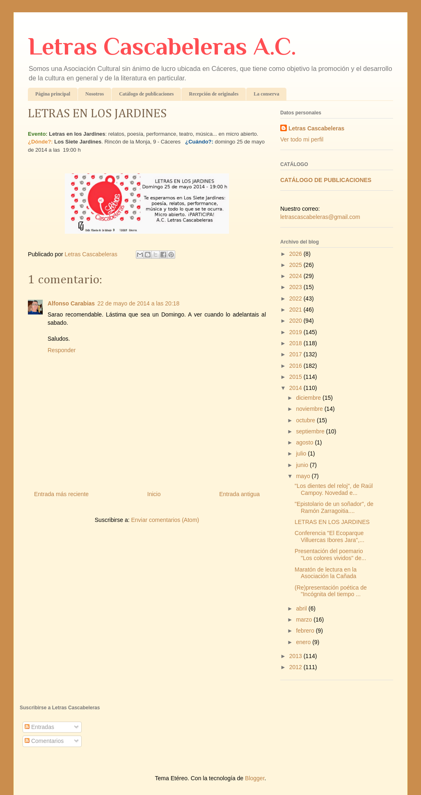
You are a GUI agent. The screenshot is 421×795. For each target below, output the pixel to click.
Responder (62, 350)
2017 (296, 354)
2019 (296, 332)
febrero (306, 630)
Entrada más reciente (61, 494)
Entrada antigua (239, 494)
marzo (304, 619)
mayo (303, 476)
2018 (296, 343)
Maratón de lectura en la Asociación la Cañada (326, 573)
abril (302, 608)
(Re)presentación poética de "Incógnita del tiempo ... (331, 591)
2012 (296, 667)
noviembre (310, 408)
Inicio (154, 494)
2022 (296, 298)
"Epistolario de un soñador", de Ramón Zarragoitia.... (334, 507)
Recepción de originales (213, 94)
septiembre (311, 431)
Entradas (39, 727)
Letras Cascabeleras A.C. (162, 46)
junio (302, 465)
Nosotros (94, 94)
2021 (296, 309)
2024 (296, 276)
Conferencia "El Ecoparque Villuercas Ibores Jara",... (329, 536)
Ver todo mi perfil (301, 139)
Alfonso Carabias (71, 303)
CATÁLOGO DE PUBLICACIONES (325, 180)
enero (304, 642)
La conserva (266, 94)
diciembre (309, 397)
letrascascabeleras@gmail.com (320, 217)
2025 (296, 265)
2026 (296, 254)
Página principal (52, 94)
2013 (296, 656)
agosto (305, 442)
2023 (296, 287)
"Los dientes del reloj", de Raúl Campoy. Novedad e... (334, 489)
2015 (296, 377)
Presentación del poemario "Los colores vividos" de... (330, 554)
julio (302, 453)
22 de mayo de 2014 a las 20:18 (138, 303)
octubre (306, 420)
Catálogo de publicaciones (146, 94)
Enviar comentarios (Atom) (165, 520)
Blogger (254, 778)
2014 (296, 388)
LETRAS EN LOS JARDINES (332, 522)
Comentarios (44, 741)
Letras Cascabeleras (316, 128)
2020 (296, 320)
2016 (296, 365)
